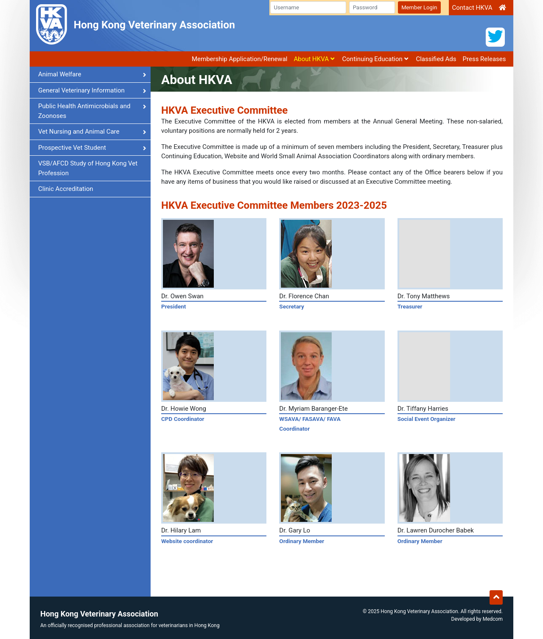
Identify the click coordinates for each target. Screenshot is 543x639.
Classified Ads (436, 59)
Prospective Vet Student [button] (92, 147)
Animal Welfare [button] (92, 74)
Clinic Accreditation (65, 189)
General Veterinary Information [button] (92, 90)
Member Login (419, 7)
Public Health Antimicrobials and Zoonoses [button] (92, 111)
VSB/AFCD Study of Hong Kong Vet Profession (87, 168)
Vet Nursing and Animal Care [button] (92, 131)
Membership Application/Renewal (240, 59)
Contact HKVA (472, 7)
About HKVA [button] (314, 59)
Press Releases (484, 59)
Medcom (493, 619)
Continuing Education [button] (375, 59)
